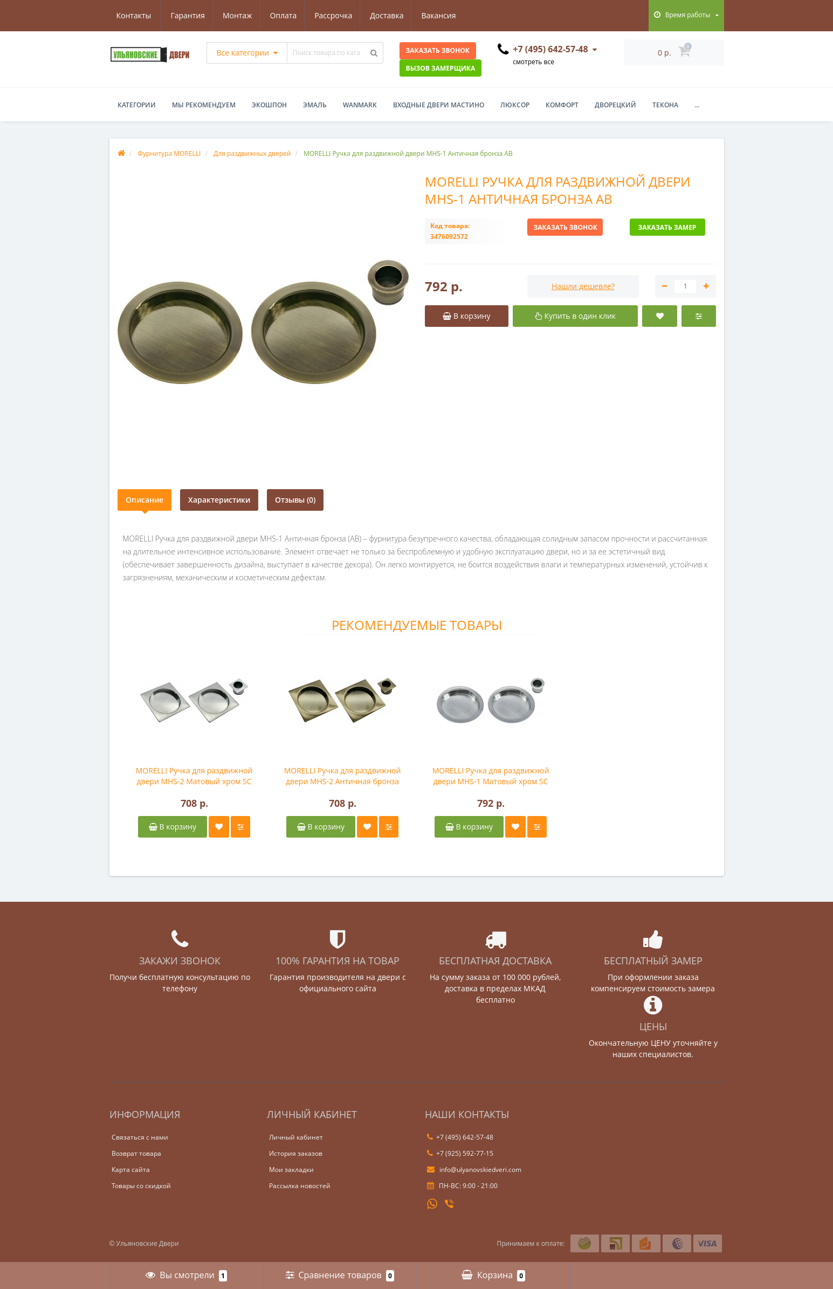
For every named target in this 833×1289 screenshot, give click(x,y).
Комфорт (562, 104)
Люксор (514, 104)
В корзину (172, 826)
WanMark (360, 104)
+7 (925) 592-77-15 (460, 1153)
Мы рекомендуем (204, 104)
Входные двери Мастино (438, 104)
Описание (144, 500)
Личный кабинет (296, 1137)
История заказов (295, 1153)
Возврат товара (136, 1153)
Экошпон (269, 104)
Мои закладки (291, 1169)
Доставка (339, 15)
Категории (137, 104)
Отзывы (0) (295, 500)
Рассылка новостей (300, 1185)
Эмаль (315, 104)
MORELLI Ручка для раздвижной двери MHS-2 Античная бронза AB (342, 776)
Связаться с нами (140, 1137)
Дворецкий (615, 104)
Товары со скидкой (141, 1185)
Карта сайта (131, 1169)
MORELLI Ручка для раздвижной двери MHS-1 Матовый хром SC (490, 775)
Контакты (446, 15)
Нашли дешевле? (583, 286)
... (696, 104)
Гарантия (133, 15)
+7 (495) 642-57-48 (460, 1137)
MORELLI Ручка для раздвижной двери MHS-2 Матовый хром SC (194, 775)
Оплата (232, 15)
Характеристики (219, 500)
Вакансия (392, 15)
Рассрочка (284, 15)
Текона (665, 104)
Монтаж (184, 15)
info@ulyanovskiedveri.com (474, 1169)
